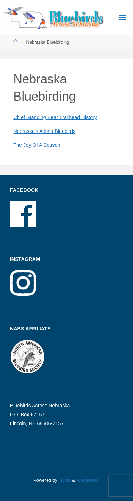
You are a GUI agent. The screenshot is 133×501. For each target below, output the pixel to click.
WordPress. (87, 480)
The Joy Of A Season (36, 145)
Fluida (64, 480)
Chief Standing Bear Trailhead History (55, 117)
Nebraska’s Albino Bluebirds (44, 131)
